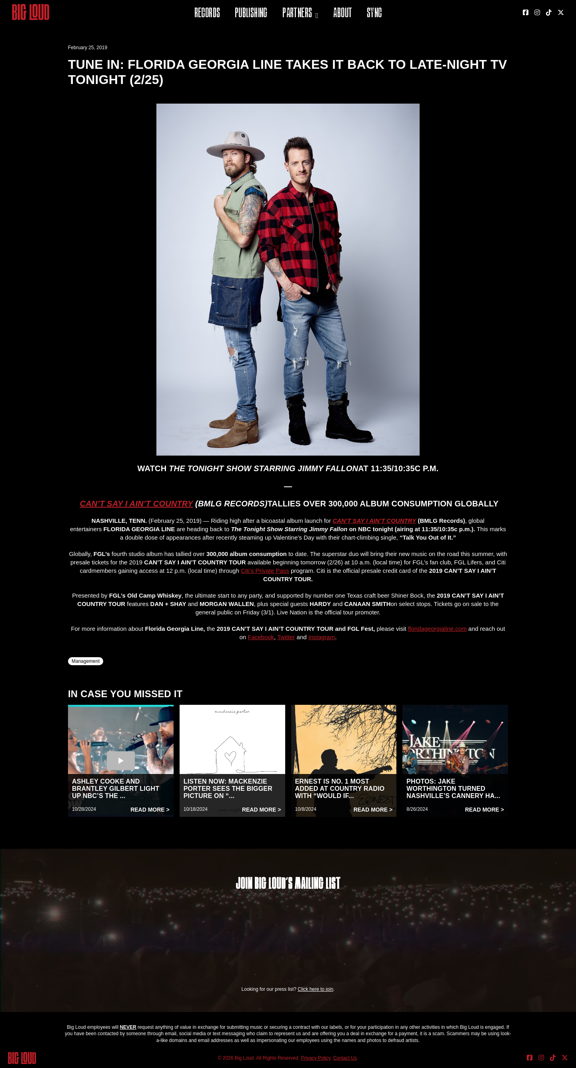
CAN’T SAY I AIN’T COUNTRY (136, 503)
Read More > (150, 809)
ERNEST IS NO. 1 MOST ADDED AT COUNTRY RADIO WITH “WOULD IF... (340, 788)
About (342, 14)
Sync (374, 14)
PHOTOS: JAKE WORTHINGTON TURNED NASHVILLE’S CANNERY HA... (453, 788)
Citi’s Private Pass (265, 570)
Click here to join (315, 989)
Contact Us (345, 1058)
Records (207, 14)
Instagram (321, 637)
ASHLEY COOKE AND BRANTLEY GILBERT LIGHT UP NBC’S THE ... (115, 788)
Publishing (251, 14)
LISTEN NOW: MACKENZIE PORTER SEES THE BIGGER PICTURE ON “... (228, 788)
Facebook (261, 637)
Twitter (286, 637)
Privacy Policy (315, 1058)
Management (86, 661)
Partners (297, 14)
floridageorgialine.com (437, 628)
